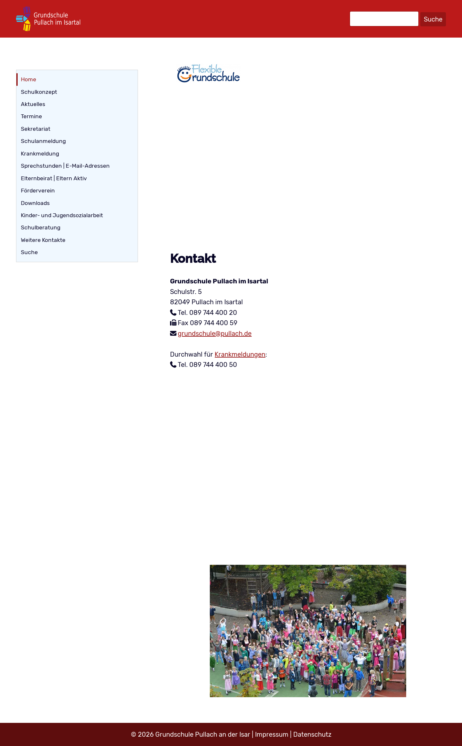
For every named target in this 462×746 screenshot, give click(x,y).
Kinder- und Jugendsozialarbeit (62, 215)
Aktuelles (33, 104)
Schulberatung (40, 227)
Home (28, 79)
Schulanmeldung (43, 141)
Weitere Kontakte (43, 240)
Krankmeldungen (240, 354)
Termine (31, 116)
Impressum (271, 734)
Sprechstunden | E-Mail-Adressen (65, 166)
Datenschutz (312, 734)
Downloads (35, 203)
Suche (433, 19)
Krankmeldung (40, 153)
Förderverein (38, 190)
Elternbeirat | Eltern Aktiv (54, 178)
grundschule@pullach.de (215, 333)
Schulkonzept (39, 92)
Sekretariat (35, 129)
